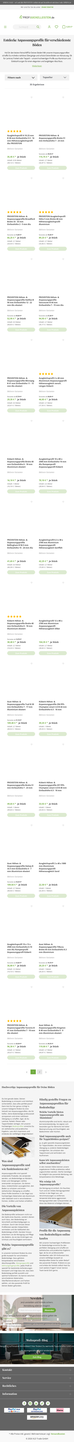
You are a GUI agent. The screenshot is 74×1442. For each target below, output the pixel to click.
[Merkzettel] (56, 27)
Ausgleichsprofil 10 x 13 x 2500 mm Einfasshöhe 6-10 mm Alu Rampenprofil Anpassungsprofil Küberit (19, 948)
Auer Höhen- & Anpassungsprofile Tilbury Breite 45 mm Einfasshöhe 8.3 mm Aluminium (53, 948)
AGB (59, 1324)
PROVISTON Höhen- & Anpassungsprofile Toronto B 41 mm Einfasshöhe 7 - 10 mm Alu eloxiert (21, 1029)
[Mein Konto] (49, 27)
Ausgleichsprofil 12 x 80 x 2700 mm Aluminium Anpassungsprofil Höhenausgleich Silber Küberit (50, 624)
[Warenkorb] (67, 26)
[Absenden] (49, 1310)
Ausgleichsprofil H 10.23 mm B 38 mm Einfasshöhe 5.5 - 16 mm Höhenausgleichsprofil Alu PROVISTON (20, 139)
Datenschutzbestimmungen (24, 1324)
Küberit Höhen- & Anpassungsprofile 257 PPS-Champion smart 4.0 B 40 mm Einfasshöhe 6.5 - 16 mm (53, 786)
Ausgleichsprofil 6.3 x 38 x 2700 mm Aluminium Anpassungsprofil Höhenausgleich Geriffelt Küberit (51, 544)
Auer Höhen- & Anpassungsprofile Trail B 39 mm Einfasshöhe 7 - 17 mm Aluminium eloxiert (20, 705)
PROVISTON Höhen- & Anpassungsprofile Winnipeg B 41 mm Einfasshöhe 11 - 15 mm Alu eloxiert (20, 382)
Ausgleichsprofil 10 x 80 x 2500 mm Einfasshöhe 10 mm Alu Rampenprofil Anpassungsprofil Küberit (52, 463)
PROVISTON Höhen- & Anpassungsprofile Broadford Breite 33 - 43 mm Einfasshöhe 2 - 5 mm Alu (21, 220)
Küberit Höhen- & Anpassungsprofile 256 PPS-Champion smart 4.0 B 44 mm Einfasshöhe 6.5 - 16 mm (53, 705)
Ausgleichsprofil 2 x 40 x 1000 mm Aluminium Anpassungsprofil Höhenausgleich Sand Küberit (52, 867)
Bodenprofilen (18, 1126)
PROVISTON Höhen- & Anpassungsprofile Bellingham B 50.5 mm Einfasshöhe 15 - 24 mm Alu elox (20, 544)
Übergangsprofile (23, 1263)
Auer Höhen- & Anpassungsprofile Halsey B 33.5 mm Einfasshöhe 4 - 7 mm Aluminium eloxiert (20, 867)
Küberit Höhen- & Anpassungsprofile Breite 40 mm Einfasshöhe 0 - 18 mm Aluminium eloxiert (20, 463)
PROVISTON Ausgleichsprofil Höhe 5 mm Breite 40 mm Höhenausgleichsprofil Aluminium (52, 220)
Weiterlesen (37, 66)
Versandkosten (58, 1434)
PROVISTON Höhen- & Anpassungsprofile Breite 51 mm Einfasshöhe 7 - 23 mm (52, 138)
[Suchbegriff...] (24, 27)
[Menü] (5, 27)
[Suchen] (38, 27)
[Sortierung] (54, 77)
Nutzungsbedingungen (37, 1318)
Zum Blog (37, 1357)
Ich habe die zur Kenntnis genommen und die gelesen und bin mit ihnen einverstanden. (38, 1325)
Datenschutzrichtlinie (12, 1318)
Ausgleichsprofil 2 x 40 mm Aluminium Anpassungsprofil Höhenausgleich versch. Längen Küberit (53, 382)
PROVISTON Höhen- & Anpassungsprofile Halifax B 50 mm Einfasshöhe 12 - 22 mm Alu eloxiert (20, 301)
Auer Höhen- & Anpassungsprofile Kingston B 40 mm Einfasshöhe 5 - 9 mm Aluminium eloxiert (52, 1029)
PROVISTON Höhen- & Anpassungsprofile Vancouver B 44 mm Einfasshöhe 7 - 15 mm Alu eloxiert (51, 301)
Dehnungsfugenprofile (11, 1265)
